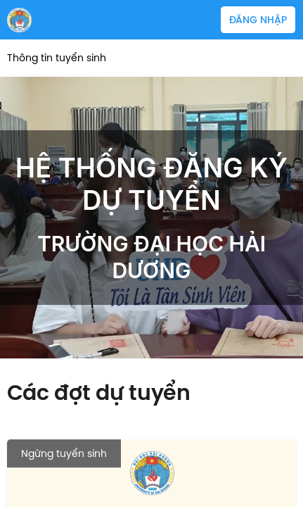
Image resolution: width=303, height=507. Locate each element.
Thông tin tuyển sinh (56, 58)
